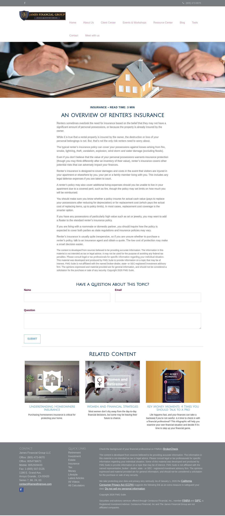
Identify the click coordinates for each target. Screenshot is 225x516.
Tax (70, 468)
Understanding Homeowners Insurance (52, 409)
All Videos (74, 482)
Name (27, 290)
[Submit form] (32, 339)
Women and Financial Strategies (112, 407)
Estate (71, 460)
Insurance (73, 464)
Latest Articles (76, 479)
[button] (90, 17)
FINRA (186, 501)
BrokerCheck (170, 449)
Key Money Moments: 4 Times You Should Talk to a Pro (173, 409)
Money (72, 471)
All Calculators (76, 486)
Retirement (74, 453)
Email (118, 290)
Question (29, 311)
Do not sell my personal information (125, 489)
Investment (74, 457)
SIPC (198, 501)
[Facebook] (24, 3)
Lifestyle (73, 475)
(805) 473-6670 (191, 3)
